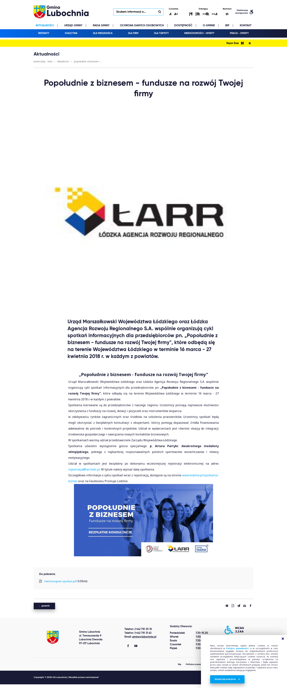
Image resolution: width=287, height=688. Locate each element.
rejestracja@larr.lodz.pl (84, 469)
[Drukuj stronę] (244, 606)
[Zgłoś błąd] (227, 606)
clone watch (35, 686)
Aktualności (63, 61)
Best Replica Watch (13, 686)
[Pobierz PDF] (233, 606)
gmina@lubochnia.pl (144, 637)
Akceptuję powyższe (227, 679)
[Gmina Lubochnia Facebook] (128, 646)
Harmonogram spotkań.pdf (60, 581)
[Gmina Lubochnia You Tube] (136, 646)
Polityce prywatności (237, 648)
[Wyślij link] (239, 606)
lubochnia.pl (61, 11)
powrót (44, 606)
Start (49, 61)
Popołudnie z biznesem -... (88, 61)
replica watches (55, 686)
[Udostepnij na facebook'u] (250, 606)
